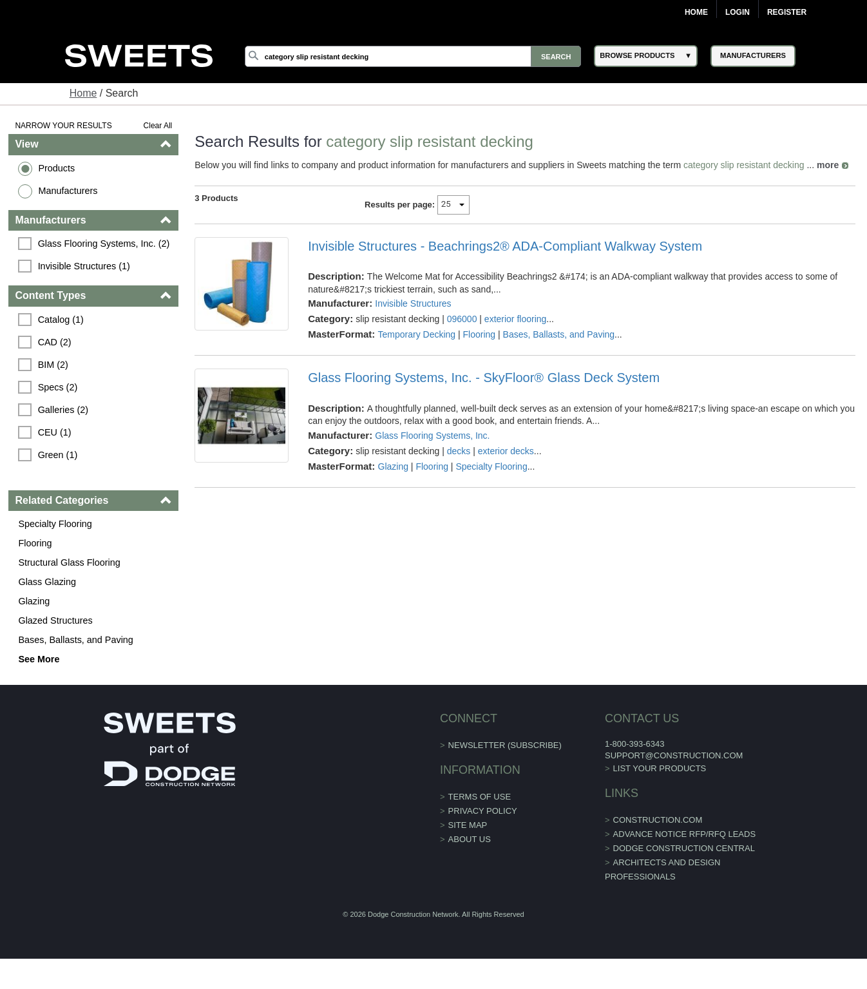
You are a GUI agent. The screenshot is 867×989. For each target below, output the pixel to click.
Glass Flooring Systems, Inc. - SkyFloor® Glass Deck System (484, 377)
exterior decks (506, 451)
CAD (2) (54, 342)
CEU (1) (54, 432)
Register (786, 12)
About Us (469, 839)
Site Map (468, 825)
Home (696, 12)
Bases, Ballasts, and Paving (75, 640)
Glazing (34, 601)
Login (737, 12)
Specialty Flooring (54, 524)
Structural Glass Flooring (69, 562)
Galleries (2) (63, 410)
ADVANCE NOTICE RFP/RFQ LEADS (684, 834)
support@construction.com (674, 755)
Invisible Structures (413, 303)
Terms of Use (479, 797)
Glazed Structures (55, 620)
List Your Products (660, 768)
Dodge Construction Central (684, 848)
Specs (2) (58, 387)
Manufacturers (67, 191)
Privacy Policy (482, 811)
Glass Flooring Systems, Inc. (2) (104, 243)
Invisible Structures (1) (84, 266)
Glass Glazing (47, 582)
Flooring (35, 543)
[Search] (413, 56)
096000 (462, 319)
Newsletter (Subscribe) (505, 745)
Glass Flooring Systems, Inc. (432, 435)
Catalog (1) (61, 319)
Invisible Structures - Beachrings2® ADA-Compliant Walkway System (505, 246)
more (828, 165)
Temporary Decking (417, 334)
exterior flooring (515, 319)
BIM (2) (53, 365)
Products (56, 168)
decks (459, 451)
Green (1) (58, 455)
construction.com (658, 820)
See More (38, 659)
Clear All (158, 125)
